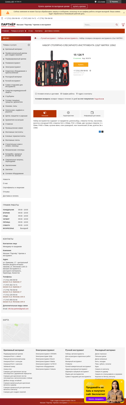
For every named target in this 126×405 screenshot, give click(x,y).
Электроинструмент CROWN (46, 354)
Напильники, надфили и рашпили (14, 111)
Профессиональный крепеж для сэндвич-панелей (16, 54)
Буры (97, 366)
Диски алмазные (101, 359)
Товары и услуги (17, 31)
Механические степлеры (14, 150)
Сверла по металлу (102, 369)
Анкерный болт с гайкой (12, 356)
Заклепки (9, 169)
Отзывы (6, 192)
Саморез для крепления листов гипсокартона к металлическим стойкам (18, 377)
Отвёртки (68, 364)
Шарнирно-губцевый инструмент (77, 371)
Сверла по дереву (101, 371)
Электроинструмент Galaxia (46, 369)
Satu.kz (73, 400)
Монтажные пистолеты (14, 132)
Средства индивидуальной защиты (15, 91)
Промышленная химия (14, 128)
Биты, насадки (100, 361)
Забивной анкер (9, 366)
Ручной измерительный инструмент (78, 366)
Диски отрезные (101, 354)
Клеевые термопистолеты (15, 136)
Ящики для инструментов (74, 374)
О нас (30, 31)
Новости (6, 179)
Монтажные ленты (12, 140)
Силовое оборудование (14, 173)
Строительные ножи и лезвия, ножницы (13, 145)
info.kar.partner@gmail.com (18, 309)
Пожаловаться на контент (77, 403)
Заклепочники (10, 165)
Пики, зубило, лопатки (103, 364)
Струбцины (9, 96)
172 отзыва (101, 2)
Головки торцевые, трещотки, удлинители (14, 101)
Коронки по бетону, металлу (105, 376)
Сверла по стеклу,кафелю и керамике (108, 374)
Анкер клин (8, 369)
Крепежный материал (13, 49)
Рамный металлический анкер (14, 359)
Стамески (9, 124)
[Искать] (116, 25)
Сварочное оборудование (45, 366)
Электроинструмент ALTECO (46, 364)
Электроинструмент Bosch (45, 359)
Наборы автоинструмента (68, 38)
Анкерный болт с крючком (13, 364)
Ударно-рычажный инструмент (76, 369)
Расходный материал (13, 77)
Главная (5, 31)
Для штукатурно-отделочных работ (78, 356)
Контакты (38, 31)
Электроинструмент (13, 67)
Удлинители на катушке (14, 120)
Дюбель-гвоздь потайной (12, 380)
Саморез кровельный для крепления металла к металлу (17, 388)
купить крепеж (79, 6)
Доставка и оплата (52, 31)
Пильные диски (100, 356)
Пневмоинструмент (12, 63)
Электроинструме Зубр (44, 356)
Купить (80, 65)
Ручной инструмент (48, 38)
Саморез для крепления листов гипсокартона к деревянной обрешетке (17, 372)
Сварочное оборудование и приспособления (16, 72)
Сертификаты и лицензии (13, 187)
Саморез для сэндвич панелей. (15, 392)
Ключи (67, 359)
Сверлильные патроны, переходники (14, 160)
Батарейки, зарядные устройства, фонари (13, 155)
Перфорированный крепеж (15, 59)
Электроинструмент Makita (45, 361)
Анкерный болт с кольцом (13, 361)
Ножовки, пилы (11, 106)
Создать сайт (9, 2)
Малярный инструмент (73, 361)
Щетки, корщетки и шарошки (16, 116)
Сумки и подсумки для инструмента (14, 85)
